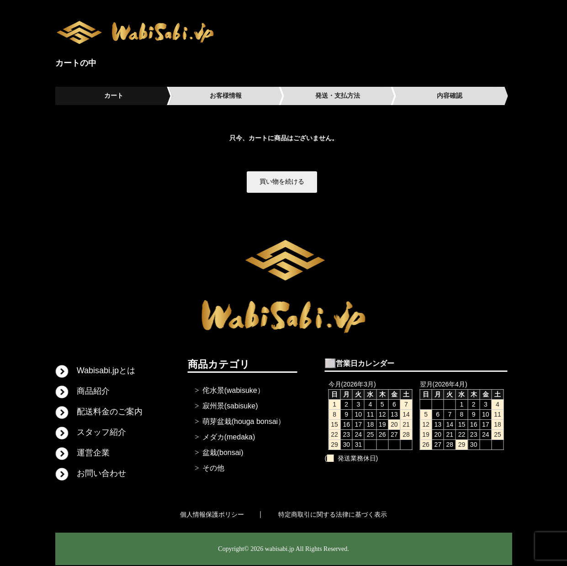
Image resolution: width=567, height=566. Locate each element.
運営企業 (93, 453)
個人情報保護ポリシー (212, 515)
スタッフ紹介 (101, 432)
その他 (213, 468)
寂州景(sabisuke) (230, 406)
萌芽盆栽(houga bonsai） (243, 422)
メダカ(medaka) (228, 437)
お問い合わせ (101, 473)
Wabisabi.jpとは (106, 371)
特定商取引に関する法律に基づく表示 (332, 515)
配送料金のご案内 (110, 412)
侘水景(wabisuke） (233, 391)
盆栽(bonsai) (223, 453)
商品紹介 (93, 391)
